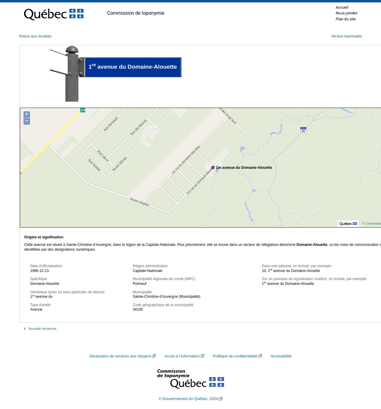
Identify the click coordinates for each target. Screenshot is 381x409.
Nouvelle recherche (43, 328)
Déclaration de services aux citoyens (120, 356)
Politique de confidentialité (235, 356)
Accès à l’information (182, 356)
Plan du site (346, 19)
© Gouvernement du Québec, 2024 (188, 399)
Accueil (342, 7)
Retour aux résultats (35, 36)
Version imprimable (346, 36)
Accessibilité (281, 356)
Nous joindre (346, 13)
